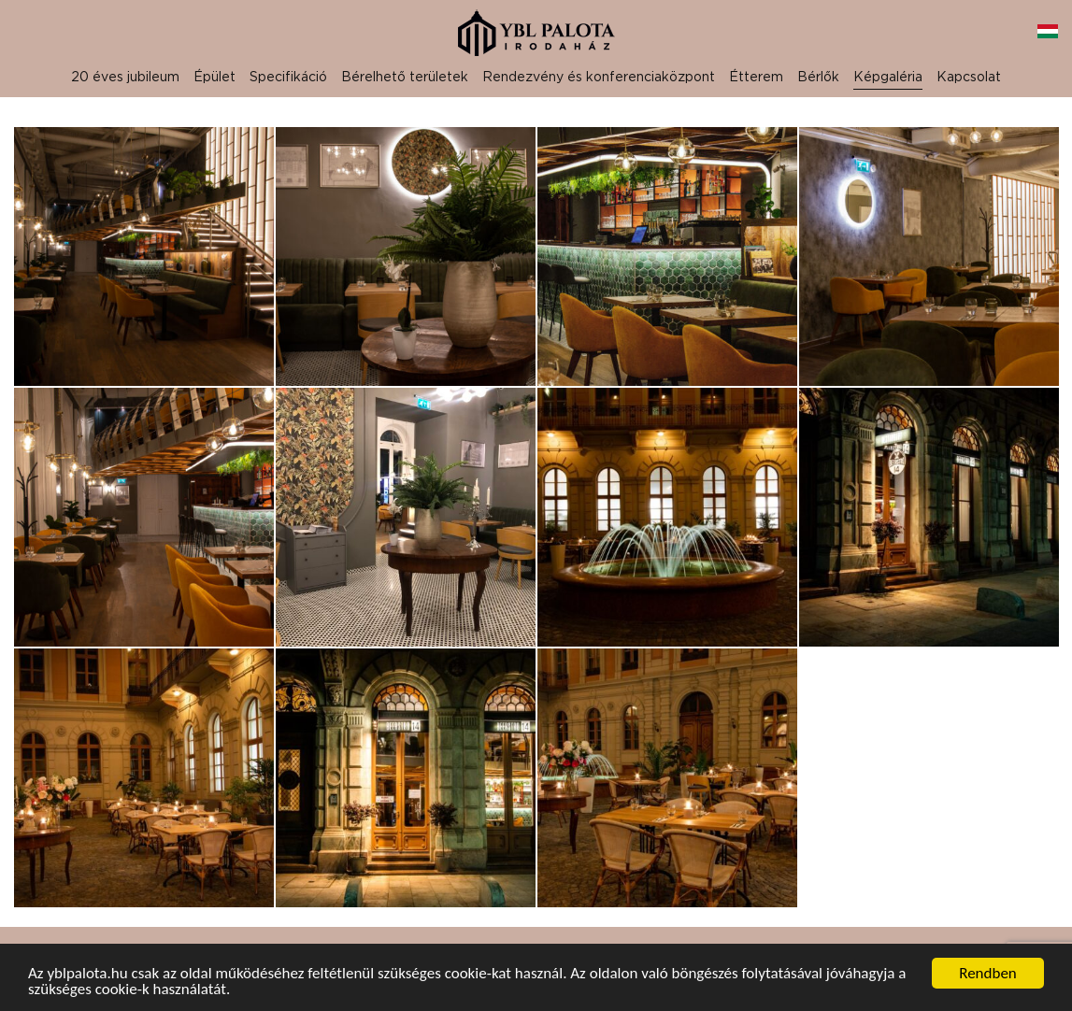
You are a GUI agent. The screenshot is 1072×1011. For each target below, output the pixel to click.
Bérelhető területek (404, 76)
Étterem (756, 76)
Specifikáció (288, 76)
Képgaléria (887, 76)
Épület (214, 76)
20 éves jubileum (125, 76)
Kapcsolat (968, 76)
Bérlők (818, 76)
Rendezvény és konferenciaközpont (598, 76)
